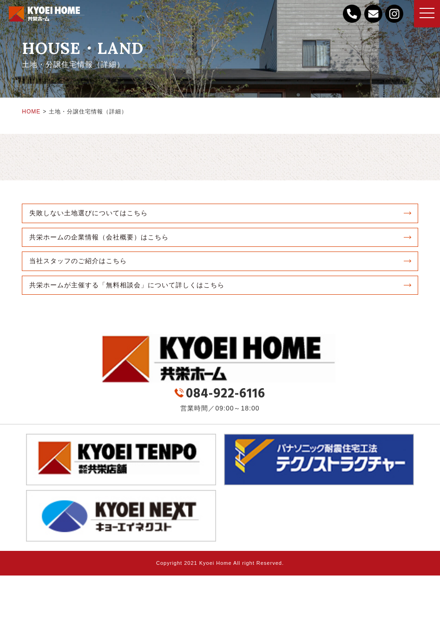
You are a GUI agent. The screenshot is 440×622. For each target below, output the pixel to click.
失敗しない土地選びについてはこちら (88, 213)
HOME (31, 111)
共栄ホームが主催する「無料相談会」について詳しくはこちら (126, 285)
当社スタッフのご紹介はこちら (78, 261)
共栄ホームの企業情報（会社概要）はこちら (99, 237)
